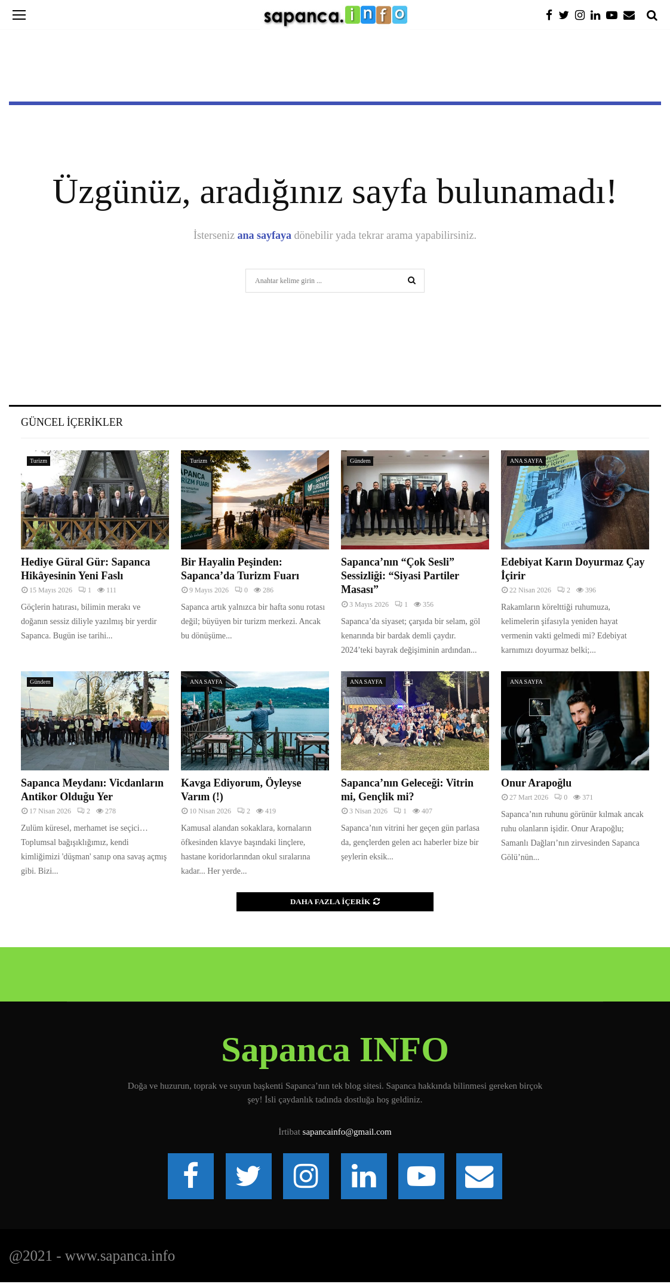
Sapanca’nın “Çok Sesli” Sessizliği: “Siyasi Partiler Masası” (400, 576)
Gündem (360, 460)
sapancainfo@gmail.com (347, 1131)
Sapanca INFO (335, 1049)
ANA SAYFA (526, 460)
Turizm (38, 460)
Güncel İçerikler (72, 422)
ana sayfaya (265, 235)
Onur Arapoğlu (536, 783)
